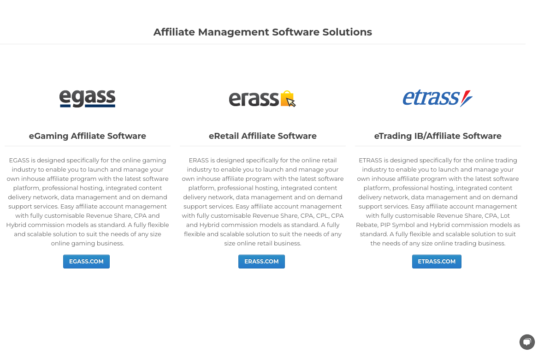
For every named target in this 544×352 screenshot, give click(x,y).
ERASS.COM (261, 261)
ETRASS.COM (437, 261)
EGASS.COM (86, 261)
